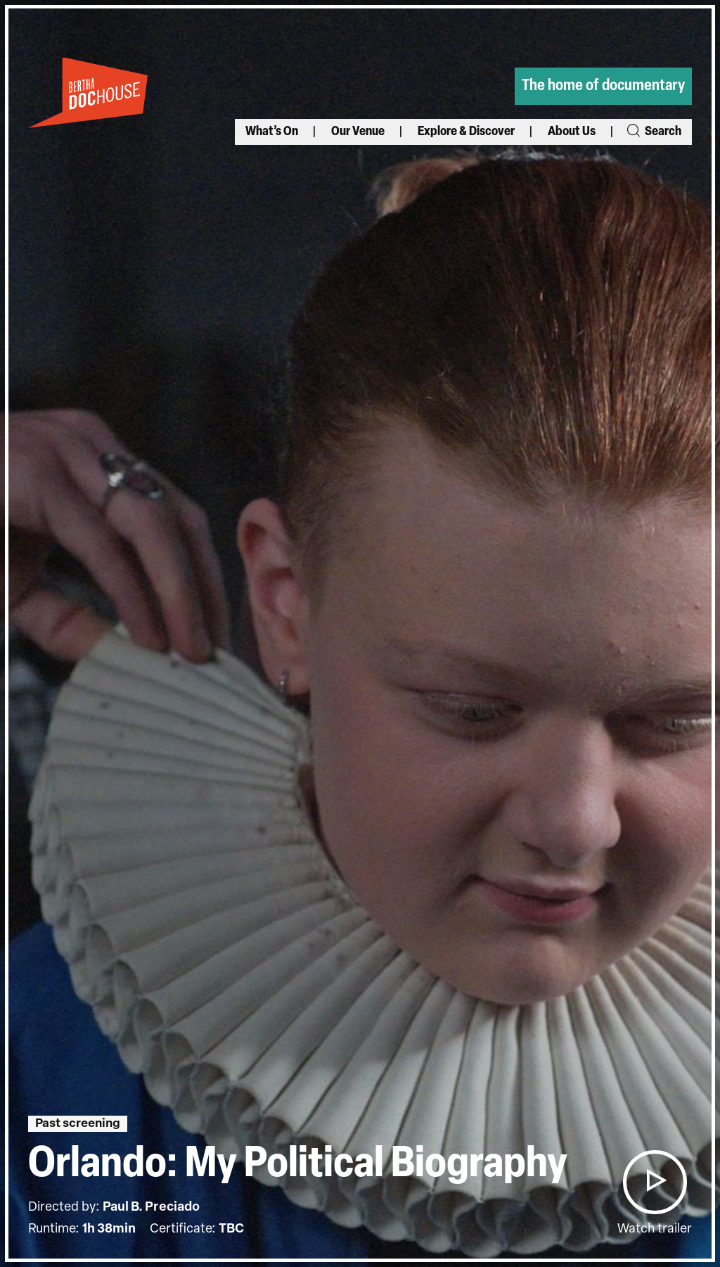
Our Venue (358, 132)
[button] (654, 1182)
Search (653, 132)
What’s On (271, 132)
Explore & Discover (466, 132)
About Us (572, 132)
